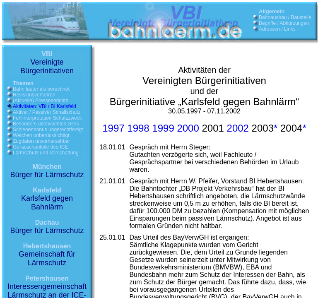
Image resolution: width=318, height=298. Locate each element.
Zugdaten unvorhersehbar (41, 141)
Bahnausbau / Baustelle (285, 17)
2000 (188, 128)
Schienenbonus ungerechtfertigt (48, 129)
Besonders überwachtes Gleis (46, 124)
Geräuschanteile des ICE (40, 147)
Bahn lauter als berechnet (41, 89)
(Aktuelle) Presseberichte (40, 100)
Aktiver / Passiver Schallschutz (46, 112)
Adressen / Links (277, 29)
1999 (163, 128)
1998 (138, 128)
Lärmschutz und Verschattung (46, 153)
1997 (113, 128)
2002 (238, 128)
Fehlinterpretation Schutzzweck (47, 118)
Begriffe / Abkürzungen (284, 23)
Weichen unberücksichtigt (41, 135)
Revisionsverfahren (34, 95)
